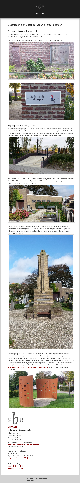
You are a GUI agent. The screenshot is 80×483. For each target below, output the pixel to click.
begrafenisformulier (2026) (18, 458)
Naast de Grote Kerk (15, 466)
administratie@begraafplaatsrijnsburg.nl (23, 444)
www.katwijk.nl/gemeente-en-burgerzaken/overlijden (28, 367)
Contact (12, 426)
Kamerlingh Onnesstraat (17, 468)
